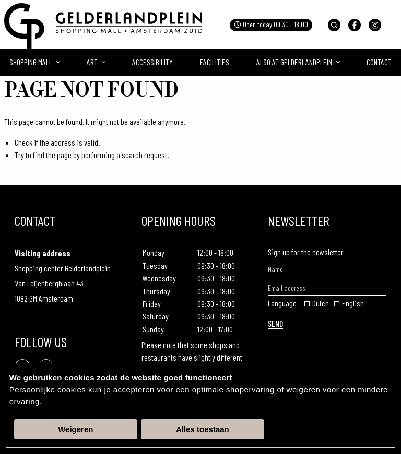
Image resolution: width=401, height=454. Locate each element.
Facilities (214, 62)
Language (282, 303)
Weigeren (75, 429)
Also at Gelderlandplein (294, 62)
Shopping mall (30, 62)
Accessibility (152, 62)
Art (92, 62)
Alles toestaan (202, 429)
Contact (379, 62)
